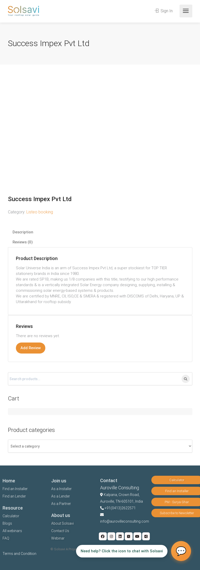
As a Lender (60, 496)
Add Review (30, 348)
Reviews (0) (23, 242)
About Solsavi (62, 523)
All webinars (12, 531)
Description (23, 232)
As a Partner (61, 504)
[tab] (100, 232)
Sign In (164, 10)
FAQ (6, 538)
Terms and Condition (19, 554)
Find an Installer (15, 489)
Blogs (7, 523)
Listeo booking (39, 212)
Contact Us (60, 531)
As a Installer (61, 489)
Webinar (58, 538)
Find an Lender (14, 496)
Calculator (11, 516)
